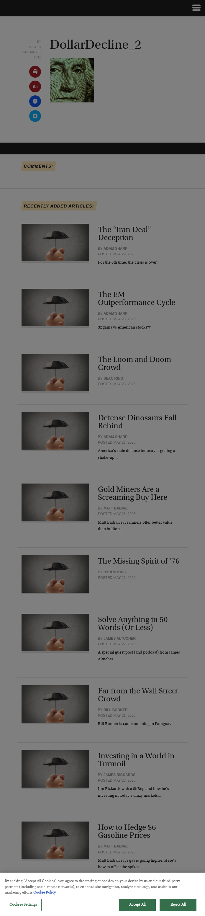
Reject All (178, 909)
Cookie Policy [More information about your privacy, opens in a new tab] (44, 897)
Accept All (137, 909)
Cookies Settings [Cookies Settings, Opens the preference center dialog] (23, 909)
